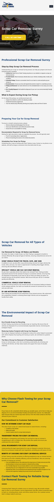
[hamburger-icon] (51, 6)
